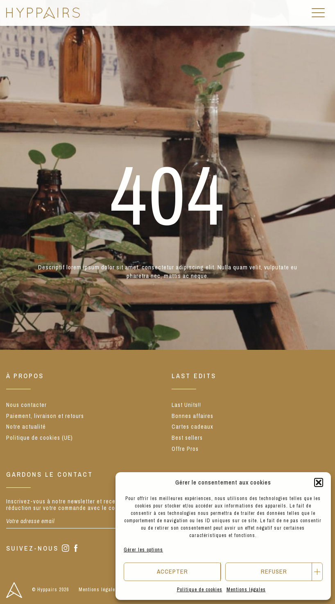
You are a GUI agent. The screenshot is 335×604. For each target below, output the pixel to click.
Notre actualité (26, 426)
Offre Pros (185, 448)
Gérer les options (143, 550)
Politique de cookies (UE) (39, 437)
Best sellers (187, 437)
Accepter (172, 571)
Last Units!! (186, 405)
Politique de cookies (199, 589)
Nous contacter (26, 405)
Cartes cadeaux (192, 426)
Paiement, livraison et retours (45, 416)
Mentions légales (246, 589)
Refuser (274, 571)
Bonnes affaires (192, 416)
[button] (319, 482)
